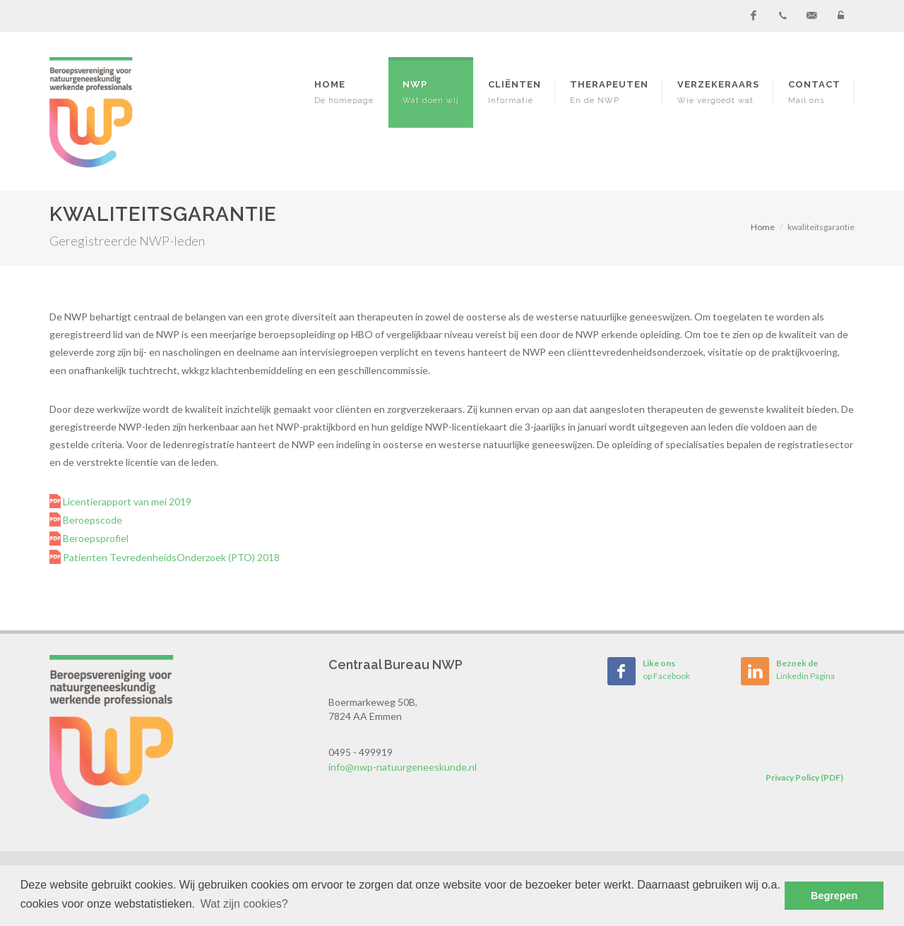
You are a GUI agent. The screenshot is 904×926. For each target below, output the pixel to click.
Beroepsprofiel (95, 538)
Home (763, 227)
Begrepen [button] (834, 895)
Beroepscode (91, 520)
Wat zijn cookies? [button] (244, 904)
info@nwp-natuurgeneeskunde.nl (402, 767)
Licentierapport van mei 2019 (126, 501)
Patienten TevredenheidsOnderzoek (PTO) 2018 (170, 557)
